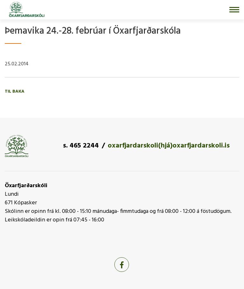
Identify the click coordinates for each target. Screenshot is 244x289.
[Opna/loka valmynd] (234, 9)
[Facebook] (121, 264)
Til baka (14, 91)
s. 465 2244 (81, 145)
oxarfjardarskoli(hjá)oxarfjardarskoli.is (169, 145)
